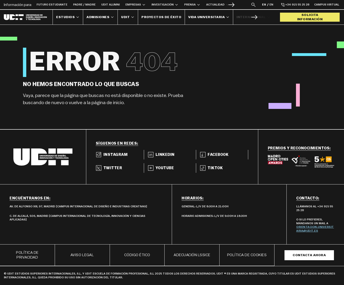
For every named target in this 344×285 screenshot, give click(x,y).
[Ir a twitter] (120, 168)
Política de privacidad (27, 255)
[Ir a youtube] (172, 168)
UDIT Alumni (110, 4)
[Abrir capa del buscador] (253, 5)
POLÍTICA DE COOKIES (247, 255)
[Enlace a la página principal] (28, 17)
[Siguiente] (231, 4)
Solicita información (310, 17)
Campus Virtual (326, 4)
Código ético (137, 255)
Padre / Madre (84, 4)
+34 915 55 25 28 (295, 5)
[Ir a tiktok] (224, 168)
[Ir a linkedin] (172, 154)
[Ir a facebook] (224, 154)
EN (271, 4)
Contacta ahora (309, 255)
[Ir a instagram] (120, 154)
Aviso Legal (82, 255)
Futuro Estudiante (52, 4)
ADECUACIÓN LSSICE (192, 255)
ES (264, 4)
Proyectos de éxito (161, 17)
